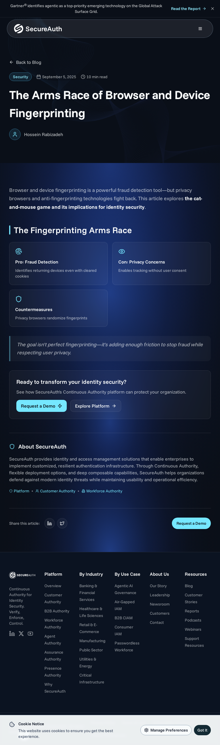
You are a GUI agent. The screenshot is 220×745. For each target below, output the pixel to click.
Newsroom (160, 604)
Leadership (160, 594)
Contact (157, 622)
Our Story (158, 585)
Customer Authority (55, 491)
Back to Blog (25, 62)
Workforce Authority (102, 491)
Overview (52, 585)
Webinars (193, 629)
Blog (189, 585)
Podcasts (193, 620)
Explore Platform (95, 406)
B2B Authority (56, 611)
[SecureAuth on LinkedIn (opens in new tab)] (12, 633)
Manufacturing (92, 640)
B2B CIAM (124, 617)
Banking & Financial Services (88, 592)
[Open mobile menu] (200, 28)
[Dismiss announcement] (213, 9)
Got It (202, 730)
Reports (192, 611)
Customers (160, 613)
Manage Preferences (166, 730)
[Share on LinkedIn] (49, 523)
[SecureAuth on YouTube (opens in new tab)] (30, 633)
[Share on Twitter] (62, 523)
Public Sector (91, 649)
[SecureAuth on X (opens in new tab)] (21, 633)
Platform (19, 491)
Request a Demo (41, 406)
